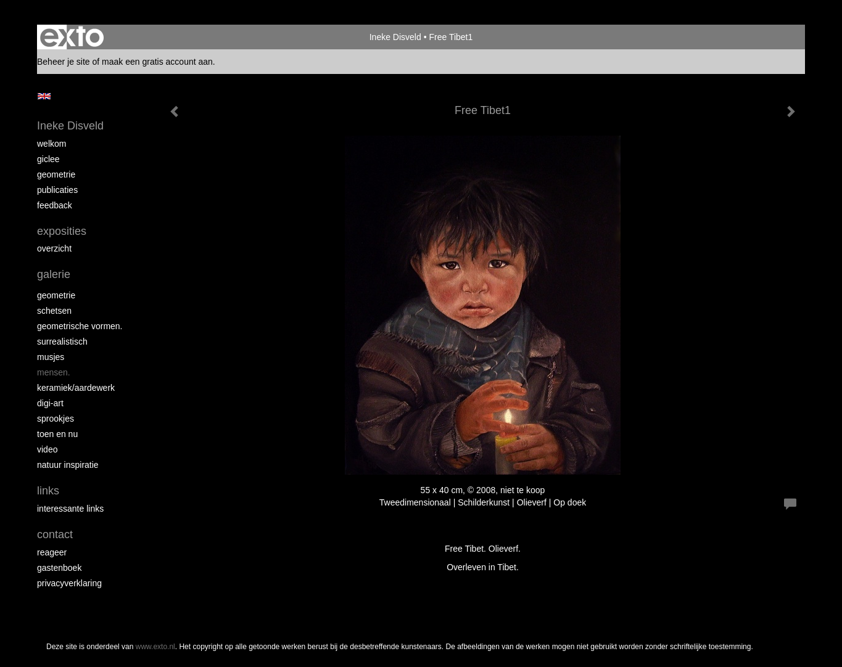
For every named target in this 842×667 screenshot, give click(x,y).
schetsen (54, 311)
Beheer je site (63, 62)
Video (47, 449)
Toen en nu (57, 434)
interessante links (70, 509)
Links (48, 491)
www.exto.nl (155, 646)
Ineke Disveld (395, 37)
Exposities (61, 231)
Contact (55, 534)
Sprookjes (55, 419)
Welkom (51, 144)
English (44, 96)
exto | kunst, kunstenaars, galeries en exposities (72, 37)
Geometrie (56, 174)
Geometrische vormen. (80, 326)
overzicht (54, 248)
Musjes (50, 357)
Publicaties (57, 190)
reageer (52, 552)
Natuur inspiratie (68, 465)
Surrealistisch (62, 341)
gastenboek (59, 568)
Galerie (53, 274)
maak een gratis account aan (157, 62)
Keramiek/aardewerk (76, 388)
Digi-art (50, 403)
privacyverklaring (69, 583)
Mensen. (53, 372)
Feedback (54, 205)
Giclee (48, 159)
